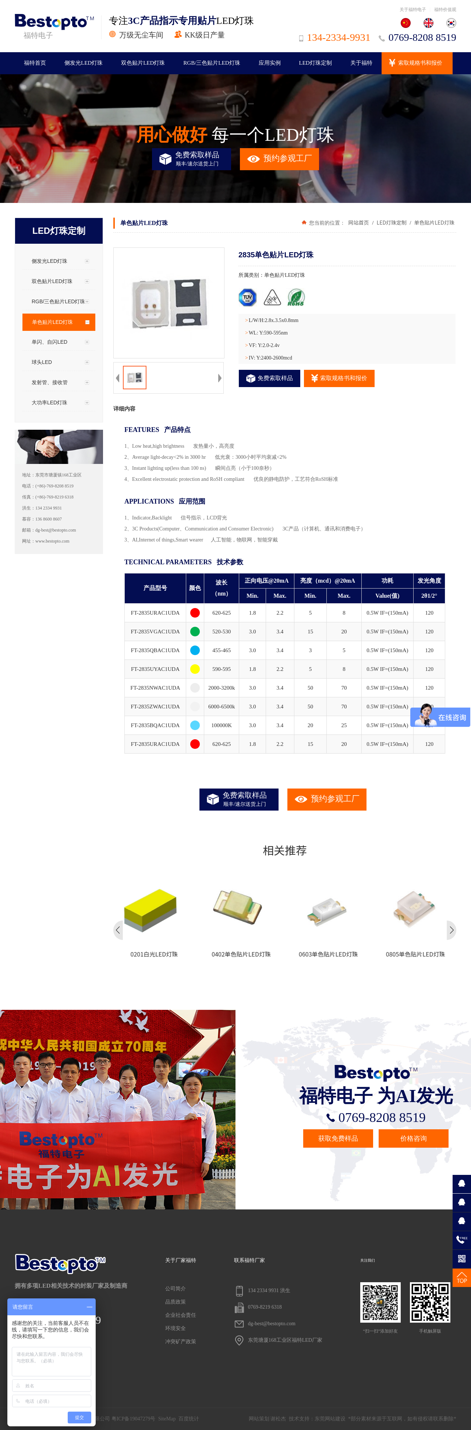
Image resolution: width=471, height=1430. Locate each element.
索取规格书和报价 (420, 63)
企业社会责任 (180, 1315)
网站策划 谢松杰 (267, 1419)
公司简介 (175, 1288)
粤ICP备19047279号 (133, 1419)
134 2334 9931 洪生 (262, 1291)
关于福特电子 (413, 9)
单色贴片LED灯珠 (433, 222)
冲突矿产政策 (180, 1341)
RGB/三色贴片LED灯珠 (211, 63)
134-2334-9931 (335, 37)
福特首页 (35, 63)
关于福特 (361, 63)
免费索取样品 (269, 378)
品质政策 (175, 1302)
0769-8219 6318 (258, 1307)
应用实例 (270, 63)
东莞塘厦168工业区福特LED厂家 (278, 1340)
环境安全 (175, 1328)
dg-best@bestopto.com (264, 1324)
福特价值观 (445, 9)
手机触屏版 (430, 1308)
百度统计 (188, 1419)
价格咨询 (413, 1138)
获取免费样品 (338, 1138)
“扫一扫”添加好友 (380, 1308)
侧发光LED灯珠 (83, 63)
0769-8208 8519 (417, 37)
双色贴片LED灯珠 (143, 63)
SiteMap (167, 1419)
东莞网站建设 (330, 1419)
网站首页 (358, 222)
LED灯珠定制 (315, 63)
